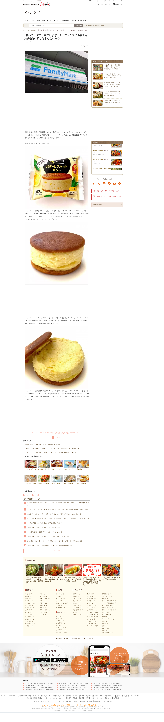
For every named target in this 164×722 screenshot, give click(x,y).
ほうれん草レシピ (30, 623)
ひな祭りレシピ (60, 623)
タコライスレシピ (92, 621)
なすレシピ (28, 612)
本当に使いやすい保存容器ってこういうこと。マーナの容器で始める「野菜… (112, 67)
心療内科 (68, 696)
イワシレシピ (60, 596)
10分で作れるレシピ (107, 596)
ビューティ (101, 0)
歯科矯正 (81, 698)
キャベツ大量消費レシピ (109, 601)
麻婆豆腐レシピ (91, 598)
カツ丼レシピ (76, 596)
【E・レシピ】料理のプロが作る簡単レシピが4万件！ (73, 638)
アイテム (76, 696)
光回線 (118, 696)
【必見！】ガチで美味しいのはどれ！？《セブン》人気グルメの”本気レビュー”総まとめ (52, 448)
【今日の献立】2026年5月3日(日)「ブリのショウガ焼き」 (44, 527)
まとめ (49, 20)
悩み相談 (30, 698)
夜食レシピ (105, 630)
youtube (114, 183)
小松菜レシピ (29, 626)
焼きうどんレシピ (78, 614)
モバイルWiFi (135, 696)
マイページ (82, 20)
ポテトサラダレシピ (93, 616)
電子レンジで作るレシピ (109, 610)
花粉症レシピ (60, 621)
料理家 (73, 20)
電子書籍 (116, 698)
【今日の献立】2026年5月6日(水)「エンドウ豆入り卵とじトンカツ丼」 (48, 536)
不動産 (75, 698)
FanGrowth (36, 696)
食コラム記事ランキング (31, 499)
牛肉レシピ (28, 594)
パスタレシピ (91, 607)
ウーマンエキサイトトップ (103, 4)
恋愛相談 (37, 698)
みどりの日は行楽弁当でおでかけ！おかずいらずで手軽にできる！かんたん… (112, 93)
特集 (38, 20)
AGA (101, 698)
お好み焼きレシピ (78, 607)
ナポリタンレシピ (92, 610)
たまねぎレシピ (29, 605)
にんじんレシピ (29, 619)
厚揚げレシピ (43, 603)
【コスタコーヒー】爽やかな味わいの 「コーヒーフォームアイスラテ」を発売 (48, 683)
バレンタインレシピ (62, 632)
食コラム (56, 20)
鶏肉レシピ (28, 598)
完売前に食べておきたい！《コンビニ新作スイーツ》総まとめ (44, 444)
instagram (104, 183)
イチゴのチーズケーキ (30, 465)
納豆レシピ (43, 607)
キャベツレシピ (29, 607)
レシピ (55, 698)
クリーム (35, 495)
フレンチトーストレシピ (94, 626)
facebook (93, 183)
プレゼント (111, 0)
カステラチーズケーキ (44, 465)
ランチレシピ (105, 628)
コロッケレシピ (91, 623)
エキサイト (118, 4)
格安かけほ (125, 696)
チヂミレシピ (91, 619)
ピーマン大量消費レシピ (109, 603)
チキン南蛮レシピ (78, 610)
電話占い (89, 696)
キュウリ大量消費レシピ (109, 605)
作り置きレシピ (106, 594)
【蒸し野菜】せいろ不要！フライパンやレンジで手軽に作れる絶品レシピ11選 (48, 685)
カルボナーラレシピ (93, 614)
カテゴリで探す (99, 25)
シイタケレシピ (60, 598)
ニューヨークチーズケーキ (30, 480)
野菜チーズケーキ (83, 479)
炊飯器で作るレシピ (107, 607)
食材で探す (89, 25)
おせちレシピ (60, 616)
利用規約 (43, 701)
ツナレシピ (43, 614)
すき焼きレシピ (77, 605)
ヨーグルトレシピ (45, 598)
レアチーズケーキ (70, 465)
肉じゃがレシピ (77, 601)
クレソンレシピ (60, 601)
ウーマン (48, 698)
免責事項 (109, 701)
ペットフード (94, 698)
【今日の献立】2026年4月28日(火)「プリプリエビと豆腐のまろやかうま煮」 (50, 545)
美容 (87, 698)
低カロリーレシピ (107, 614)
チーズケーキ (28, 495)
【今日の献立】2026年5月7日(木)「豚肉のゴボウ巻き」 (41, 689)
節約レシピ (105, 621)
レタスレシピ (60, 594)
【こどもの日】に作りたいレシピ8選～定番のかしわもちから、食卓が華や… (112, 75)
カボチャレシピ (60, 607)
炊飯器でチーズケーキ (83, 465)
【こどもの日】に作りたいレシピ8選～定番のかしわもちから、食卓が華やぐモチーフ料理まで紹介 (57, 509)
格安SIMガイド (110, 696)
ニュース (61, 698)
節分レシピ (59, 618)
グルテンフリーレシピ (108, 619)
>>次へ (59, 437)
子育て (90, 0)
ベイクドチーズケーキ (57, 465)
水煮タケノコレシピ (62, 603)
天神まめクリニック (58, 696)
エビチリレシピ (91, 603)
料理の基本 (65, 20)
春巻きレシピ (91, 601)
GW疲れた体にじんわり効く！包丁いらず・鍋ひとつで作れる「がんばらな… (112, 84)
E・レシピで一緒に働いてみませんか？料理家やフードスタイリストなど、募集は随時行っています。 (73, 705)
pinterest (119, 183)
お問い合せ (82, 701)
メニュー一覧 (118, 0)
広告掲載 (90, 701)
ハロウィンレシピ (61, 627)
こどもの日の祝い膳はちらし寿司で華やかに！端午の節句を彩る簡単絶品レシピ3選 (83, 689)
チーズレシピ (43, 596)
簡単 (43, 20)
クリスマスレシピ (61, 630)
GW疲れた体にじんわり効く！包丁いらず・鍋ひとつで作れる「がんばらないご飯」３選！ (54, 514)
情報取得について (99, 701)
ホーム (27, 20)
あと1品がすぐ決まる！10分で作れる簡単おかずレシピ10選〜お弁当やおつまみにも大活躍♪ (55, 541)
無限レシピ (105, 623)
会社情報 (36, 701)
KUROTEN (12, 696)
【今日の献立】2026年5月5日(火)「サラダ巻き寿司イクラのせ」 (111, 685)
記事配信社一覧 (97, 204)
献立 (33, 20)
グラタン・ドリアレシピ (94, 612)
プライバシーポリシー (54, 701)
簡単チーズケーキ (70, 479)
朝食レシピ (105, 626)
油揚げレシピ (43, 605)
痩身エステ (108, 698)
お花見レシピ (60, 625)
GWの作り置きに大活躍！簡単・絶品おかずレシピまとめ (44, 532)
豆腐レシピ (43, 601)
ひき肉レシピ (29, 601)
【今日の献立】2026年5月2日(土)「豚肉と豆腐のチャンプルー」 (46, 523)
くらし (95, 0)
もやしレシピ (29, 614)
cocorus (143, 696)
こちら (95, 708)
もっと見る (57, 550)
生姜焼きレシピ (77, 598)
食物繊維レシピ (106, 616)
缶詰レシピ (105, 598)
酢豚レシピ (90, 594)
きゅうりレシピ (29, 621)
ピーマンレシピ (29, 616)
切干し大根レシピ (45, 610)
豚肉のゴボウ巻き (98, 151)
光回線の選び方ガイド (24, 696)
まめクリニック (45, 696)
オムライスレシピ (92, 605)
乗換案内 (68, 698)
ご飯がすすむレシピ (107, 632)
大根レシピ (28, 610)
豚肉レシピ (28, 596)
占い (106, 0)
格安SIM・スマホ (98, 696)
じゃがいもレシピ (30, 603)
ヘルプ (75, 701)
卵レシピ (42, 594)
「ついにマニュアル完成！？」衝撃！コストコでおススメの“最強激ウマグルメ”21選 (50, 452)
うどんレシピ (76, 612)
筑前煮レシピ (76, 603)
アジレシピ (59, 605)
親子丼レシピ (76, 594)
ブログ (82, 696)
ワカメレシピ (43, 612)
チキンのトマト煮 (98, 160)
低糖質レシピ (105, 612)
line (109, 183)
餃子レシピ (90, 596)
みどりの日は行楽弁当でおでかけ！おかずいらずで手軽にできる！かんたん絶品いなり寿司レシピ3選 (58, 518)
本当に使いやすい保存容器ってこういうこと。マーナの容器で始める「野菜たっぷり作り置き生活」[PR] (58, 504)
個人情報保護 (67, 701)
